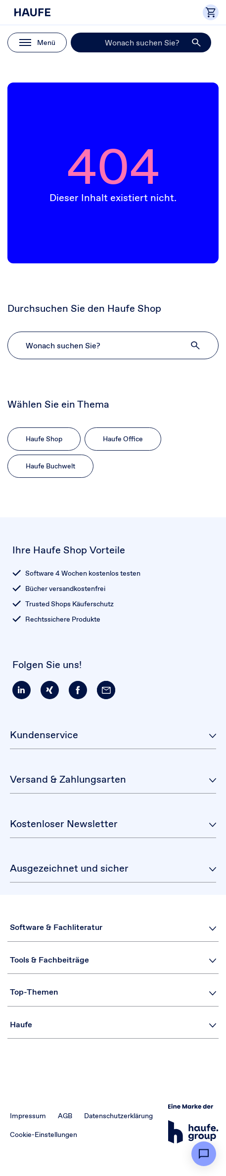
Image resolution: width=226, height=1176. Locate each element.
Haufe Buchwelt (50, 466)
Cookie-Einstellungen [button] (43, 1134)
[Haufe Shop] (51, 12)
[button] (197, 42)
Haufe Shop (44, 439)
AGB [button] (65, 1115)
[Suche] (141, 42)
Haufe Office (123, 439)
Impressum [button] (28, 1115)
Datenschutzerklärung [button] (118, 1115)
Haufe (21, 1024)
